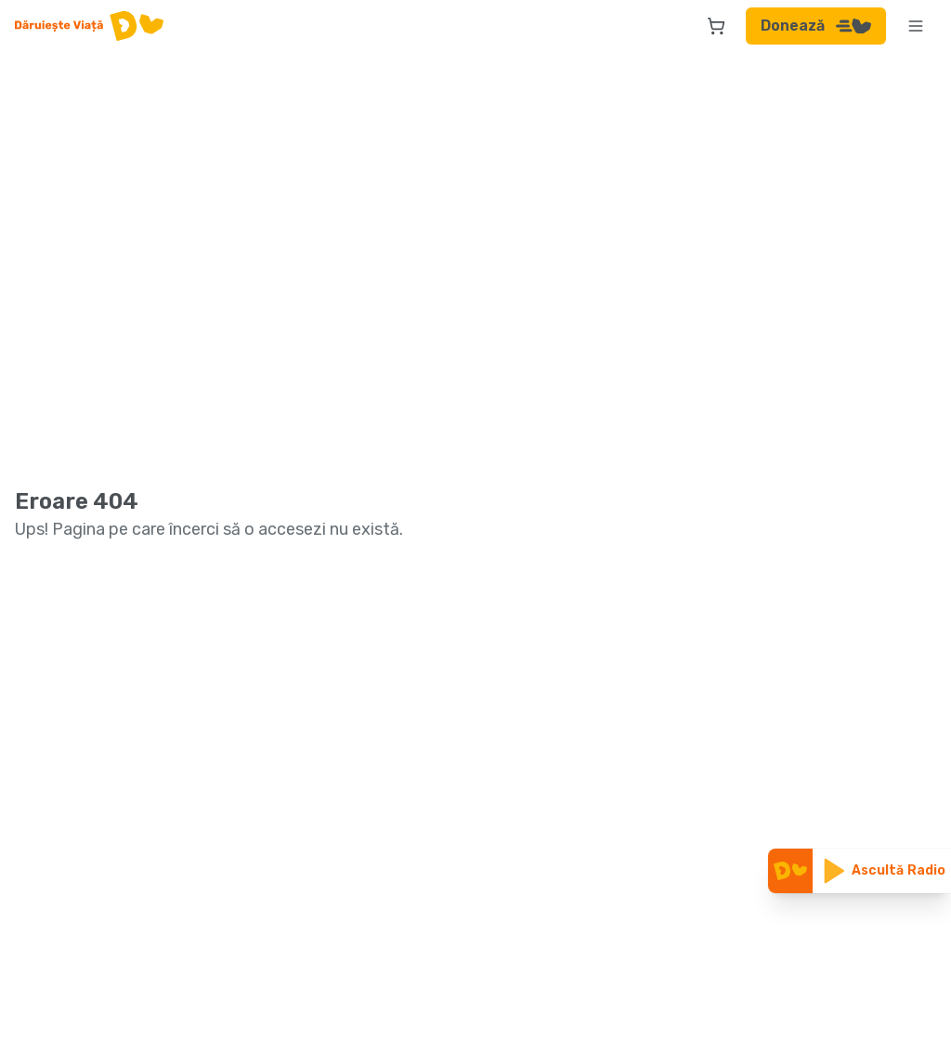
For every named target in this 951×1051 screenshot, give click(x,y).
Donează (816, 25)
